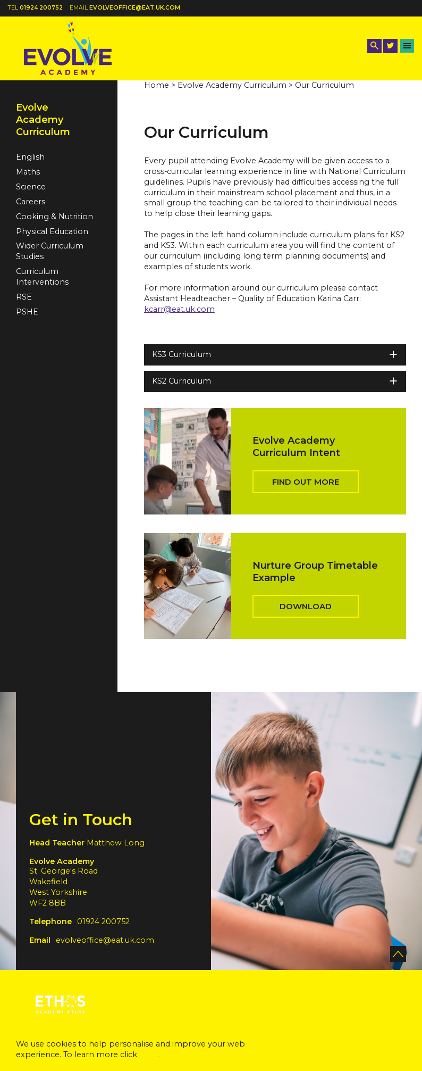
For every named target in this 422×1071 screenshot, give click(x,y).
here (148, 1054)
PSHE (27, 312)
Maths (28, 172)
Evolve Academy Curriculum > (235, 85)
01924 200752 (41, 7)
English (30, 157)
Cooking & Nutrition (54, 216)
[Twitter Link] (390, 46)
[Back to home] (67, 48)
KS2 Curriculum (275, 381)
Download (306, 606)
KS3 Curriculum (275, 354)
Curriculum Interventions (42, 277)
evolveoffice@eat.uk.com (134, 7)
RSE (24, 297)
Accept (352, 1047)
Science (31, 187)
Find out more (305, 482)
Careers (30, 201)
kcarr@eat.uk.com (179, 309)
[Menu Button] (407, 46)
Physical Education (52, 231)
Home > (159, 85)
